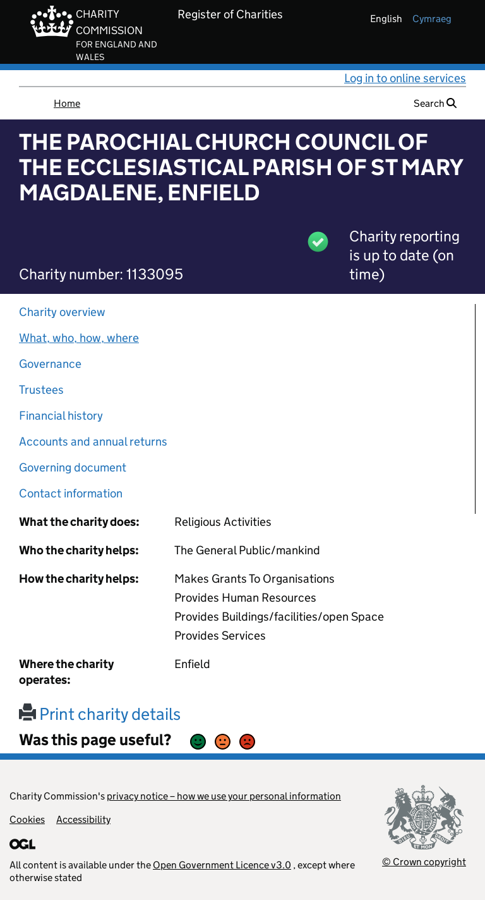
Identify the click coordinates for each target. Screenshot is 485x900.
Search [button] (435, 103)
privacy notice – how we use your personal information (224, 796)
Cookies (27, 819)
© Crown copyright (424, 862)
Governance (50, 363)
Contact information (71, 493)
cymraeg (432, 19)
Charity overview (62, 312)
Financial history (61, 415)
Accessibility (83, 819)
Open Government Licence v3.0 (222, 865)
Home (67, 103)
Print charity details (100, 713)
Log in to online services (405, 78)
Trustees (41, 389)
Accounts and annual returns (93, 441)
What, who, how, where (79, 338)
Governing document (72, 467)
